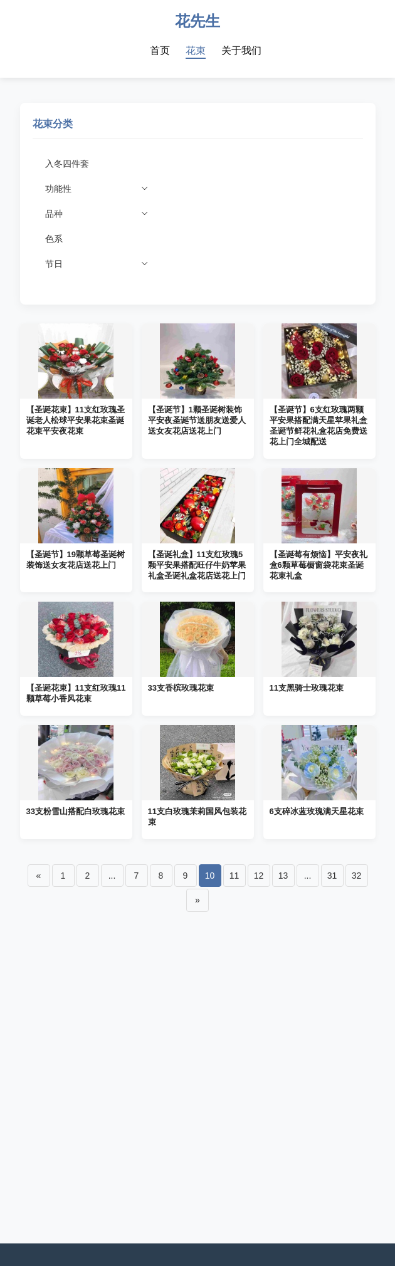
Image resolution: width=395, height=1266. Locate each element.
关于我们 (241, 50)
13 (283, 876)
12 (259, 876)
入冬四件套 (67, 164)
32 (357, 876)
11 (234, 876)
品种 (97, 210)
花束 (196, 50)
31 (332, 876)
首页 (160, 50)
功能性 (97, 185)
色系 (54, 239)
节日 (97, 260)
